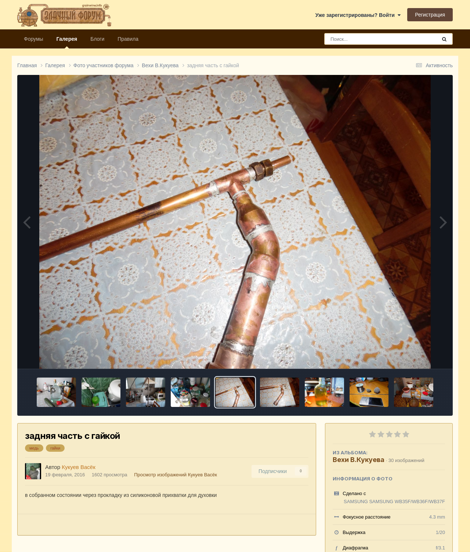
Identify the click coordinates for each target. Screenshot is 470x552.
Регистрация (430, 15)
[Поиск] (367, 38)
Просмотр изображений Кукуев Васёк (175, 474)
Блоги (97, 39)
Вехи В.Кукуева (358, 459)
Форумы (33, 39)
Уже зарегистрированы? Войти (358, 15)
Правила (128, 39)
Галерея (67, 42)
